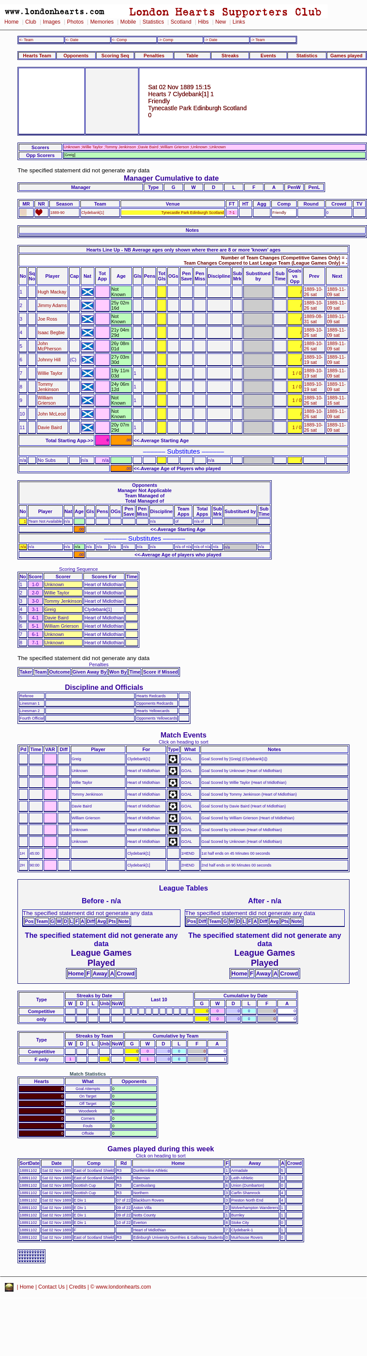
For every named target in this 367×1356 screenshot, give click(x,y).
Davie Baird (50, 427)
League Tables (183, 888)
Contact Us (51, 1287)
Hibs (203, 22)
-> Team (258, 40)
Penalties (154, 55)
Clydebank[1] (92, 212)
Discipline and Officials (104, 687)
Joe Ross (47, 319)
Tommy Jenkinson (48, 386)
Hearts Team (37, 55)
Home (11, 22)
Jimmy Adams (52, 305)
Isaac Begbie (51, 332)
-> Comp (165, 40)
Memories (102, 22)
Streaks (230, 55)
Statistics (153, 22)
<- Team (26, 40)
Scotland (180, 22)
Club (30, 22)
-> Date (210, 40)
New (220, 22)
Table (192, 55)
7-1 (232, 212)
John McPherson (49, 346)
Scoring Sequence (78, 569)
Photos (75, 22)
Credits (77, 1287)
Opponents (75, 55)
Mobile (128, 22)
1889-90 (57, 212)
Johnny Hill (49, 359)
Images (51, 22)
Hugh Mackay (52, 291)
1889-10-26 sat (313, 292)
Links (238, 22)
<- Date (72, 40)
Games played (346, 55)
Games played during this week (160, 1149)
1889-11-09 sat (336, 292)
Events (268, 55)
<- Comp (119, 40)
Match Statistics (88, 1073)
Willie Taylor (50, 373)
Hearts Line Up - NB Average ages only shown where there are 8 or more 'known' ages (183, 249)
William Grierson (46, 400)
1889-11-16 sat (336, 400)
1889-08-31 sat (313, 319)
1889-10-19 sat (313, 359)
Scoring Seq (115, 55)
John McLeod (52, 413)
